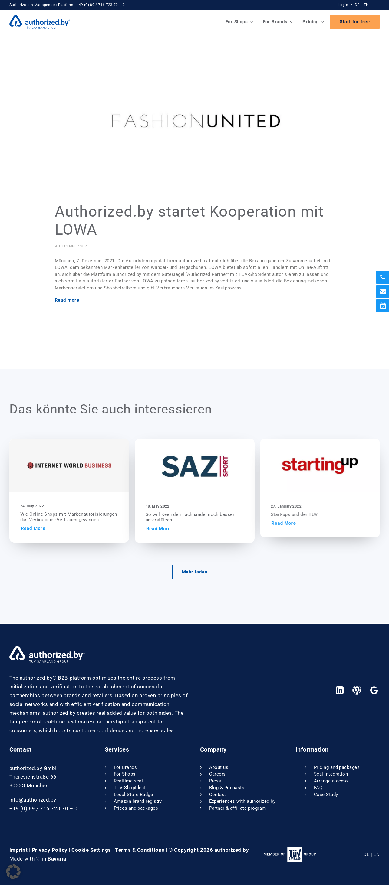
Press (215, 781)
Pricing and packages (337, 767)
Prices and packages (136, 808)
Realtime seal (128, 781)
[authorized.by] (40, 22)
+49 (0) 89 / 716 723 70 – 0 (100, 5)
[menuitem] (346, 5)
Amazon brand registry (138, 801)
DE (357, 5)
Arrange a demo (331, 781)
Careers (217, 774)
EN (366, 5)
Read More (47, 530)
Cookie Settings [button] (91, 850)
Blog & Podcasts (227, 788)
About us (219, 767)
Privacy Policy (50, 850)
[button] (83, 467)
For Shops (239, 21)
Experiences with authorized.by (242, 801)
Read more (67, 301)
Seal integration (331, 774)
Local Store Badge (133, 794)
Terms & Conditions (139, 850)
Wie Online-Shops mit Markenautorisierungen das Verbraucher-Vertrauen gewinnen (83, 518)
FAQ (318, 788)
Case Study (326, 794)
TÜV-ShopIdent (130, 788)
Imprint (18, 850)
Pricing (313, 21)
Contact (217, 794)
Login (345, 5)
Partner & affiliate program (237, 808)
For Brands (278, 21)
